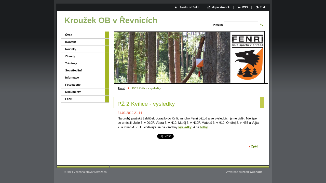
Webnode (256, 171)
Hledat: (218, 24)
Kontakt (70, 41)
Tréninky (71, 63)
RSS (245, 7)
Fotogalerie (72, 84)
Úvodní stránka (189, 7)
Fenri (68, 98)
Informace (72, 77)
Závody (70, 56)
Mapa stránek (220, 7)
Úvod (121, 88)
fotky (204, 127)
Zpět (254, 146)
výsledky (185, 127)
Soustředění (73, 70)
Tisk (263, 7)
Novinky (70, 49)
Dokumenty (73, 91)
